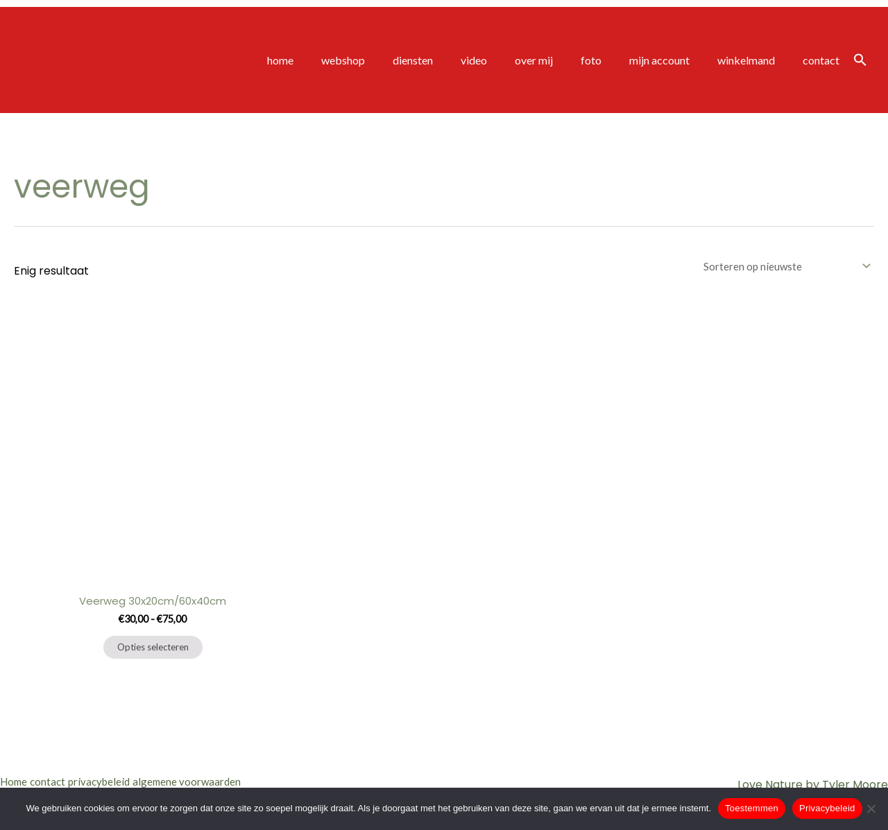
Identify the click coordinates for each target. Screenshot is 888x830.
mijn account (673, 60)
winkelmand (754, 60)
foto (610, 60)
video (504, 60)
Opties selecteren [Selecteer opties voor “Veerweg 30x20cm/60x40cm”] (153, 651)
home (327, 60)
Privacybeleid (827, 808)
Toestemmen (751, 808)
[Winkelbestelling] (782, 266)
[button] (860, 60)
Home (15, 781)
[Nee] (871, 808)
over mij (559, 60)
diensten (449, 60)
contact (823, 60)
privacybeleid (121, 781)
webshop (385, 60)
